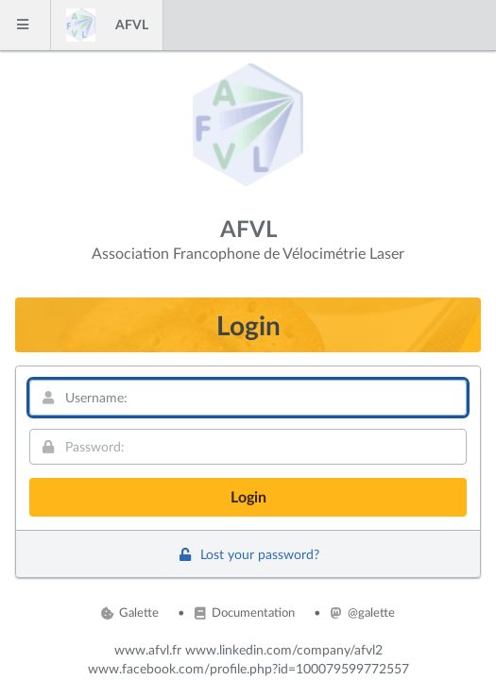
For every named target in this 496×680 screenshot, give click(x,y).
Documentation (245, 612)
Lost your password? (247, 554)
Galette (130, 612)
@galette (363, 612)
